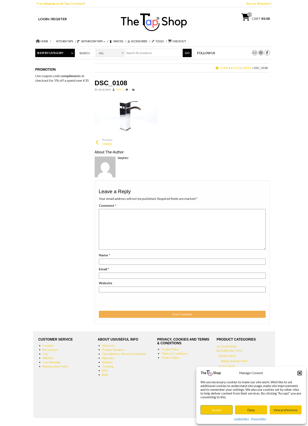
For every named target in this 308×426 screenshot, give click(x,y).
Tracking (107, 366)
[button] (300, 373)
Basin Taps (227, 356)
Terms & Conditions (174, 353)
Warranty (108, 358)
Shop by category (50, 53)
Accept (216, 410)
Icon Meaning (51, 362)
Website (105, 283)
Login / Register (52, 19)
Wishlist (48, 358)
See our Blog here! (259, 3)
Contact (48, 345)
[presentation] (127, 301)
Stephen (119, 89)
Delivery (107, 362)
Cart (45, 354)
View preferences (285, 410)
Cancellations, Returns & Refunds (124, 354)
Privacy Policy (258, 418)
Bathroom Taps (229, 350)
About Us (108, 345)
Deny (251, 410)
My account (50, 349)
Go (187, 53)
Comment (107, 205)
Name (104, 255)
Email (104, 269)
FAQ (105, 370)
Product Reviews (113, 349)
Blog (105, 374)
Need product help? (55, 366)
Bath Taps (227, 366)
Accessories (227, 346)
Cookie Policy (241, 418)
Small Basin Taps (234, 361)
